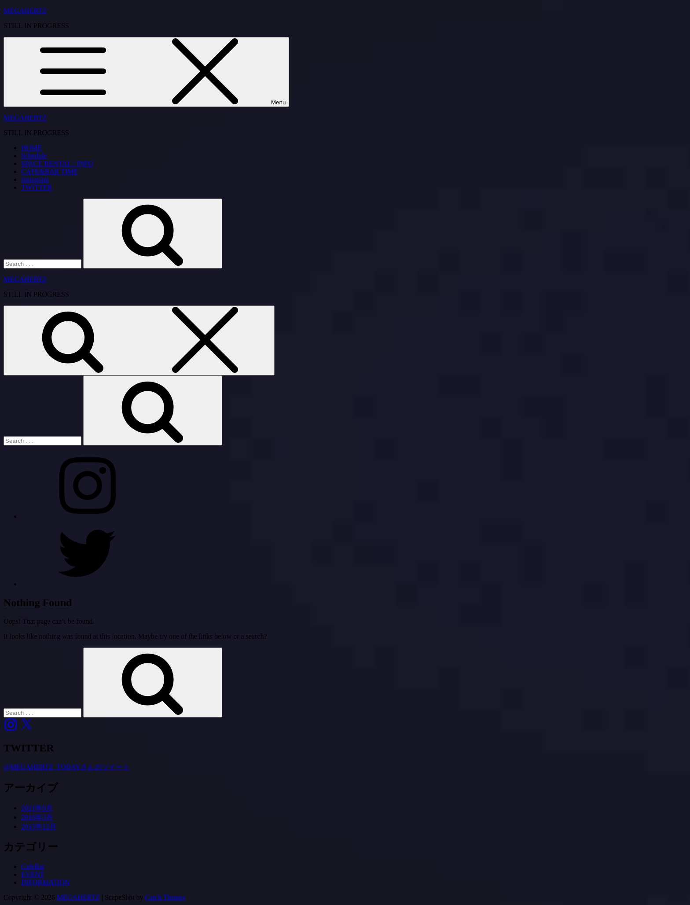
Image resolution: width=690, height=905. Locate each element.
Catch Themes (165, 897)
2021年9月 (37, 808)
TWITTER (36, 187)
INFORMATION (45, 882)
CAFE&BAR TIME (49, 171)
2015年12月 (38, 826)
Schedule (34, 155)
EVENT (32, 874)
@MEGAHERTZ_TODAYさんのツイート (67, 767)
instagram (35, 179)
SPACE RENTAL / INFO (57, 163)
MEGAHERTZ (25, 11)
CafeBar (32, 866)
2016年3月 (37, 817)
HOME (31, 147)
